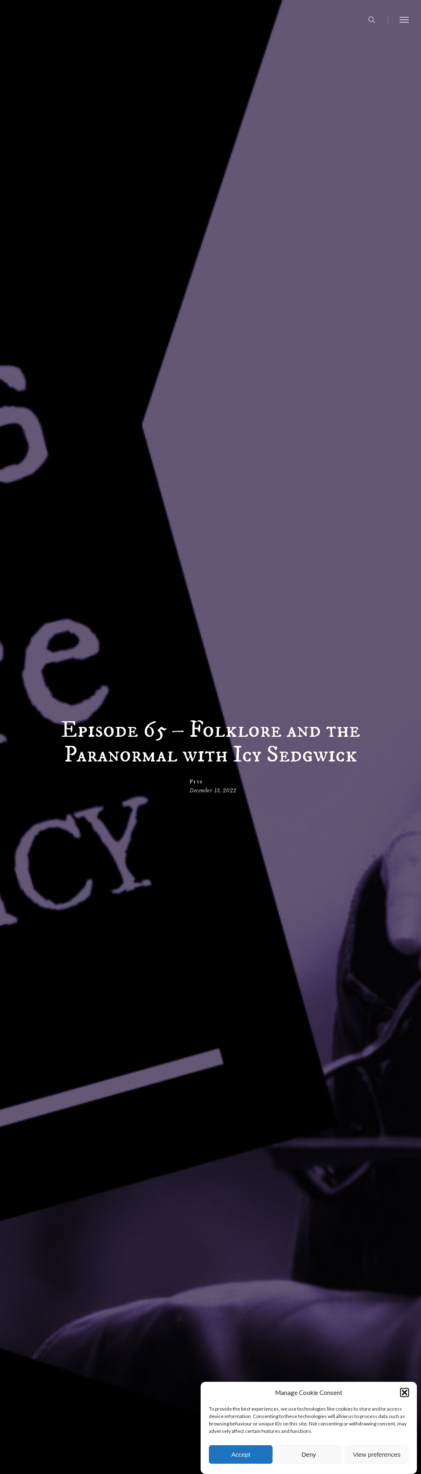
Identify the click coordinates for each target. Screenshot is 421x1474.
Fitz (196, 781)
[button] (404, 1405)
